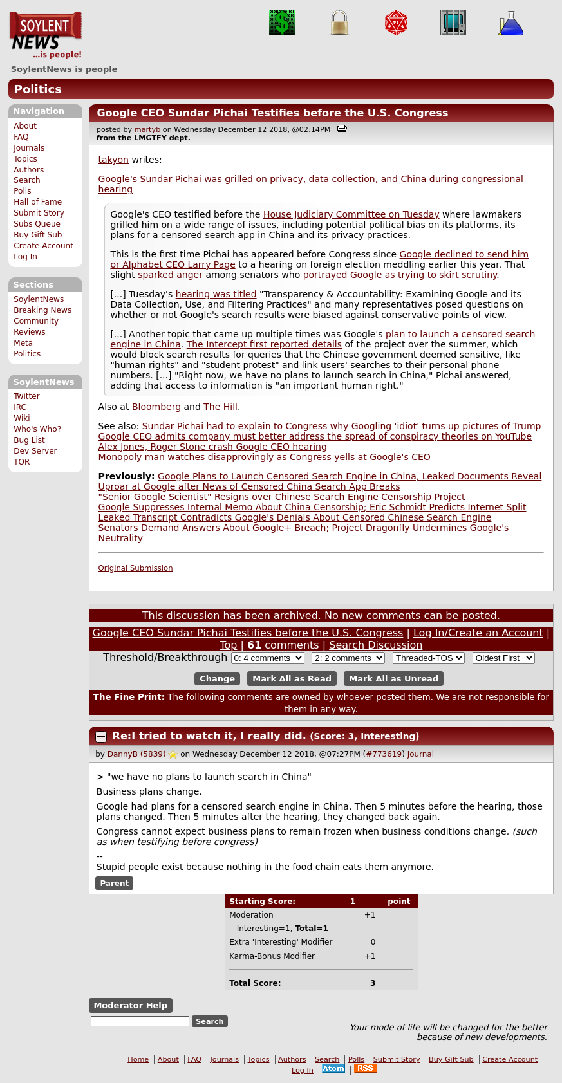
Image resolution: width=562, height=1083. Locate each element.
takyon (113, 159)
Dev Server (35, 451)
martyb (147, 129)
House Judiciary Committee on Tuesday (351, 214)
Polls (22, 191)
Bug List (29, 440)
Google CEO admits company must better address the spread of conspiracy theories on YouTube (315, 436)
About (25, 126)
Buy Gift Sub (38, 234)
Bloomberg (156, 407)
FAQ (21, 137)
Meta (23, 342)
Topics (25, 158)
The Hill (220, 407)
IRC (20, 407)
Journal (421, 754)
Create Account (43, 245)
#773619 (384, 754)
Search (27, 180)
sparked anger (170, 275)
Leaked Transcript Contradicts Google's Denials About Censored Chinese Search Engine (295, 517)
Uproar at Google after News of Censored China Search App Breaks (249, 486)
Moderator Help (130, 1005)
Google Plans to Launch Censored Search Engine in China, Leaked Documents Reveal (349, 476)
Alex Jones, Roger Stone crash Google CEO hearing (212, 446)
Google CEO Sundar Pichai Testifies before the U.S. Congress (272, 113)
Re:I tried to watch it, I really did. (211, 736)
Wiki (22, 418)
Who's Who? (37, 429)
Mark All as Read (292, 678)
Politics (38, 89)
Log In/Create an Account (478, 633)
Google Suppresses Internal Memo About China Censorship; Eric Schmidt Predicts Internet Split (312, 507)
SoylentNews (45, 35)
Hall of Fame (38, 202)
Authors (29, 169)
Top (228, 645)
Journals (29, 148)
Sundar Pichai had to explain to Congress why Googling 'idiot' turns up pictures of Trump (341, 426)
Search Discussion (375, 645)
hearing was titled (216, 294)
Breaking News (42, 310)
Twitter (26, 396)
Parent (114, 883)
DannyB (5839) (137, 754)
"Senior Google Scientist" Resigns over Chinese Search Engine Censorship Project (281, 497)
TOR (22, 462)
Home (138, 1059)
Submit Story (39, 213)
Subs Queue (37, 223)
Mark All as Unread (393, 678)
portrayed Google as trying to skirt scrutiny (400, 275)
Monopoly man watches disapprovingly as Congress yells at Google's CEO (264, 457)
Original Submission (135, 568)
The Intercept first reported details (264, 344)
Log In (25, 256)
